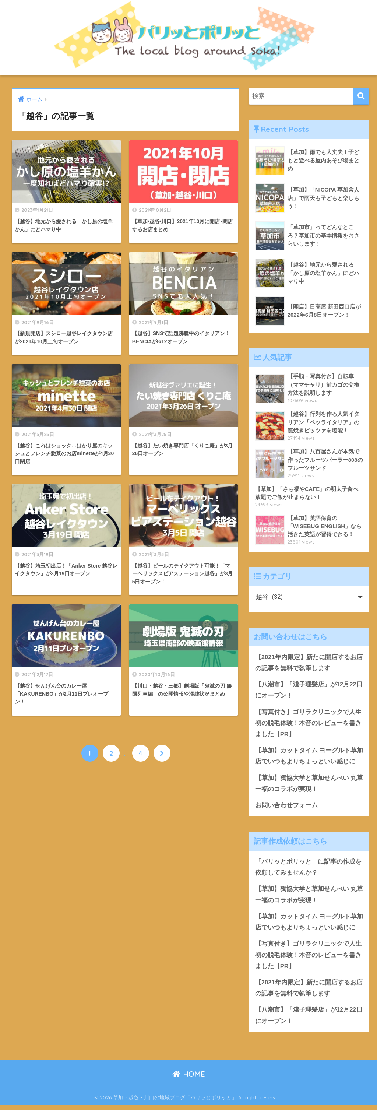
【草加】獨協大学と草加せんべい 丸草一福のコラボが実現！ (306, 785)
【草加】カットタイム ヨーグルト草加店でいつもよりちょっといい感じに (308, 757)
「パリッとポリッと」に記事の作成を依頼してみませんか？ (308, 870)
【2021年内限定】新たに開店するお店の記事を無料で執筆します (309, 663)
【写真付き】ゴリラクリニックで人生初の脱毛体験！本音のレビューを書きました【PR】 (308, 724)
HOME (188, 1078)
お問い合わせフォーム (286, 807)
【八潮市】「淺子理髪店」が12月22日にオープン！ (309, 691)
